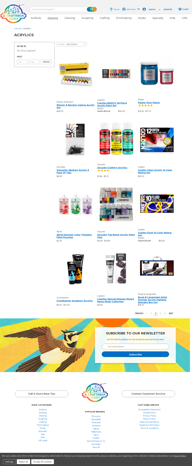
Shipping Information (149, 423)
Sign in (152, 9)
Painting (53, 18)
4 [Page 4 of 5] (160, 311)
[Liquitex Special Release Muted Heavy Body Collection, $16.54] (116, 266)
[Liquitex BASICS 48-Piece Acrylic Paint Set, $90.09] (116, 71)
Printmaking (124, 18)
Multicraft (96, 420)
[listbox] (76, 42)
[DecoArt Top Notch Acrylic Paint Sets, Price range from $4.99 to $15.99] (116, 201)
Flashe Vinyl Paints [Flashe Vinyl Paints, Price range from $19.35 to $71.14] (149, 100)
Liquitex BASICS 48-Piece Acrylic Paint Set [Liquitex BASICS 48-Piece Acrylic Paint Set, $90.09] (112, 102)
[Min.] (22, 60)
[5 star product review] (145, 105)
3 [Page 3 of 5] (155, 311)
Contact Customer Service (148, 392)
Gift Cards (131, 9)
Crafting (105, 18)
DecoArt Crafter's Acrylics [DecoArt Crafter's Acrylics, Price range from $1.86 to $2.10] (112, 165)
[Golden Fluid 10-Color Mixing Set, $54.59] (156, 201)
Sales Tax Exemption (149, 419)
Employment (149, 410)
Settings (9, 461)
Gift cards (42, 438)
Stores (115, 9)
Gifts (184, 18)
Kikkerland (96, 429)
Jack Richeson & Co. (96, 439)
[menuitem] (43, 407)
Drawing (70, 18)
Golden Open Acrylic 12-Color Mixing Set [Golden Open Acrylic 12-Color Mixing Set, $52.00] (155, 169)
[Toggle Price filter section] (34, 54)
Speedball (96, 417)
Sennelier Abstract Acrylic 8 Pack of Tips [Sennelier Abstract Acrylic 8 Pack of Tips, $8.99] (73, 169)
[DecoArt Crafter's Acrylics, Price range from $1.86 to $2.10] (116, 136)
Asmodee (96, 442)
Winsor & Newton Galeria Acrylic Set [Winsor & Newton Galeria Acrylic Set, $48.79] (75, 104)
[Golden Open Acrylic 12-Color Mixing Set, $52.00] (156, 137)
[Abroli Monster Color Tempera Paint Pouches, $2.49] (75, 201)
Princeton (96, 414)
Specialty (158, 18)
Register (168, 9)
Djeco (96, 432)
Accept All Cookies (42, 461)
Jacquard (96, 423)
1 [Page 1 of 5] (146, 311)
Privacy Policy (149, 413)
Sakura (96, 426)
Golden (96, 435)
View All (96, 445)
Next (172, 311)
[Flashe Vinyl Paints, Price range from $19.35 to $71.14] (156, 71)
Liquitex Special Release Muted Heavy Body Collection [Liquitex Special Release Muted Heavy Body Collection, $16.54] (115, 298)
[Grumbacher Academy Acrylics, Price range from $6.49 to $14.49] (75, 267)
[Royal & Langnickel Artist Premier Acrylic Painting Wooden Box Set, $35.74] (156, 265)
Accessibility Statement (149, 407)
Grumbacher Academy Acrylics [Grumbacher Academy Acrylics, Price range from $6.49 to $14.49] (75, 298)
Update (46, 59)
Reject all (23, 461)
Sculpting (87, 18)
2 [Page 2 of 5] (151, 311)
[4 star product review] (105, 170)
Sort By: (61, 42)
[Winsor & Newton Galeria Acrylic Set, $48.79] (75, 72)
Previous (138, 311)
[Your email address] (135, 344)
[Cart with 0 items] (183, 9)
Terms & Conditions (149, 426)
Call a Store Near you (41, 392)
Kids (172, 18)
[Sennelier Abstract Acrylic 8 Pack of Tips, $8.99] (75, 137)
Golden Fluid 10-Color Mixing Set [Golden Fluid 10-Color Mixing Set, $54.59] (155, 231)
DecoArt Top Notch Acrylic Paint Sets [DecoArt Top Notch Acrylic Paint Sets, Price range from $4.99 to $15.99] (116, 233)
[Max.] (34, 60)
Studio (142, 18)
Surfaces (36, 18)
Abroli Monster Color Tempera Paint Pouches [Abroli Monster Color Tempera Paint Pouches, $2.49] (74, 233)
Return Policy (149, 416)
